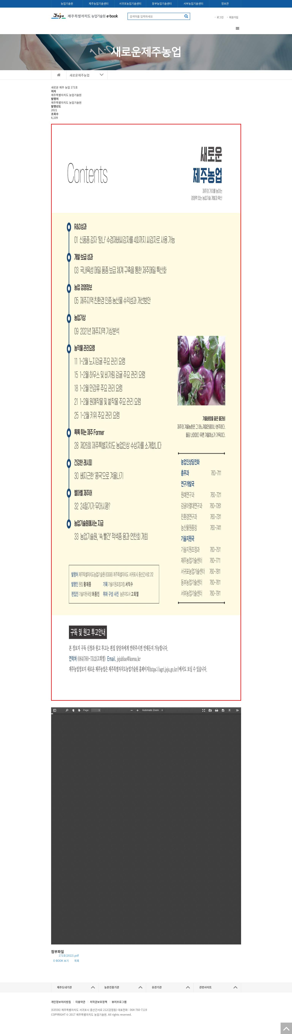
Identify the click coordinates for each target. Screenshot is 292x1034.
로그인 (220, 17)
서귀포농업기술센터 (130, 3)
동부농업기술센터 (162, 3)
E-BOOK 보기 (61, 960)
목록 (76, 960)
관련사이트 (205, 987)
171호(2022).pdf (69, 955)
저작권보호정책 (98, 1002)
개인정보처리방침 (61, 1002)
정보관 (225, 3)
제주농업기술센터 (98, 3)
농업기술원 (67, 3)
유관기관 (157, 987)
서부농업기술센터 (193, 3)
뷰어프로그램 (119, 1002)
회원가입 (233, 17)
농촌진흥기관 (111, 987)
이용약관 (80, 1002)
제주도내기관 (64, 987)
